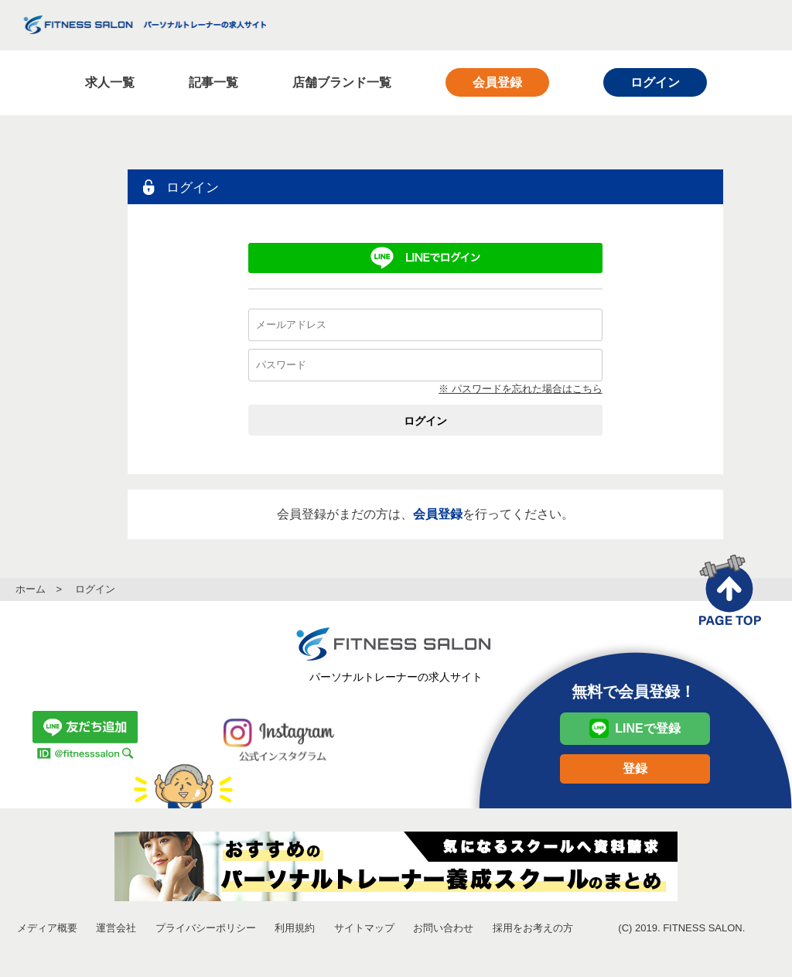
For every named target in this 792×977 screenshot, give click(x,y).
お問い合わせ (443, 928)
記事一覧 (213, 82)
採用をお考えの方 (533, 928)
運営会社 (116, 928)
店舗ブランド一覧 (341, 82)
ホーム (30, 589)
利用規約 (295, 928)
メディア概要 (47, 928)
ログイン (655, 82)
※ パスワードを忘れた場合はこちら (521, 389)
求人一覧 (110, 82)
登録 (635, 768)
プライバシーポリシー (205, 928)
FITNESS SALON (145, 24)
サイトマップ (364, 928)
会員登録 (497, 82)
